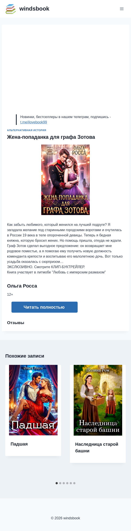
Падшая (19, 444)
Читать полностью (44, 307)
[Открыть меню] (122, 8)
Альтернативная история (26, 130)
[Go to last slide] (13, 422)
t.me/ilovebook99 (33, 122)
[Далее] (118, 422)
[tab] (57, 483)
